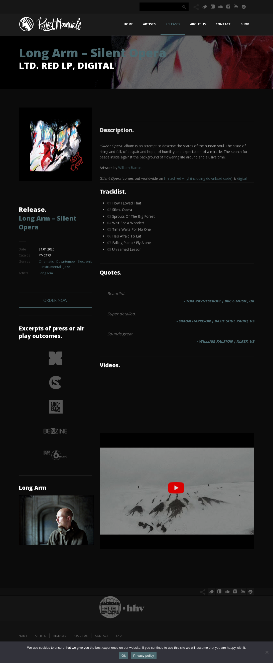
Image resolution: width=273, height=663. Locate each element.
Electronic (85, 265)
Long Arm (46, 276)
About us (198, 24)
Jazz (67, 270)
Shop (245, 24)
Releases (173, 24)
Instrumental (51, 270)
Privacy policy (143, 655)
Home (128, 24)
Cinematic (46, 265)
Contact (223, 24)
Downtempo (65, 265)
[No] (266, 652)
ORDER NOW (55, 294)
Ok (123, 655)
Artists (149, 24)
